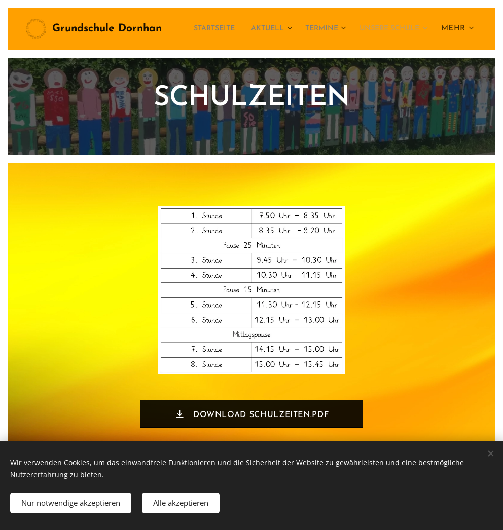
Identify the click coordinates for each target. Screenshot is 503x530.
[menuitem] (284, 29)
